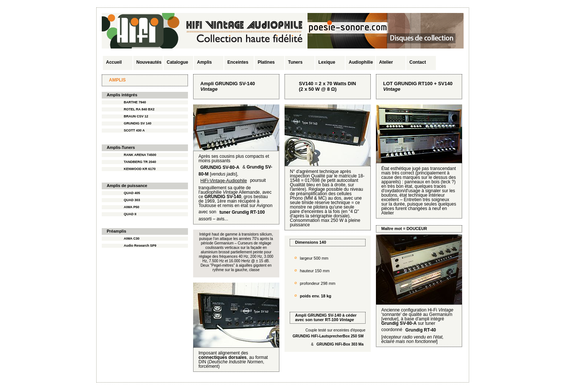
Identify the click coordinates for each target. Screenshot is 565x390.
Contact (418, 62)
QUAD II (130, 214)
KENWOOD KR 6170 (140, 169)
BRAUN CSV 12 (136, 116)
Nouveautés (149, 62)
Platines (266, 62)
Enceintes (238, 62)
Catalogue (177, 62)
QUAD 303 (132, 200)
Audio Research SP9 (140, 245)
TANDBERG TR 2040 (140, 162)
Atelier (386, 62)
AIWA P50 (131, 207)
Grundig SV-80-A (399, 323)
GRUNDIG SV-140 (324, 315)
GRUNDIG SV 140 (138, 123)
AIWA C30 (131, 238)
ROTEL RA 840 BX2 (139, 109)
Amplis (204, 62)
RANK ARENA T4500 (140, 155)
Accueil (114, 62)
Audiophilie (361, 62)
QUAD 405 (132, 193)
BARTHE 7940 (135, 102)
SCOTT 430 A (134, 130)
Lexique (327, 62)
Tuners (295, 62)
